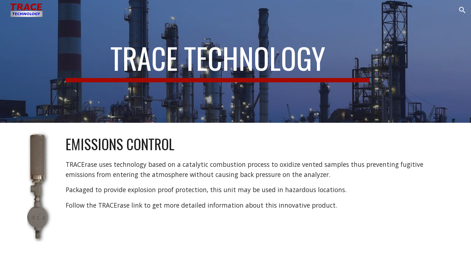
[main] (217, 61)
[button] (462, 10)
